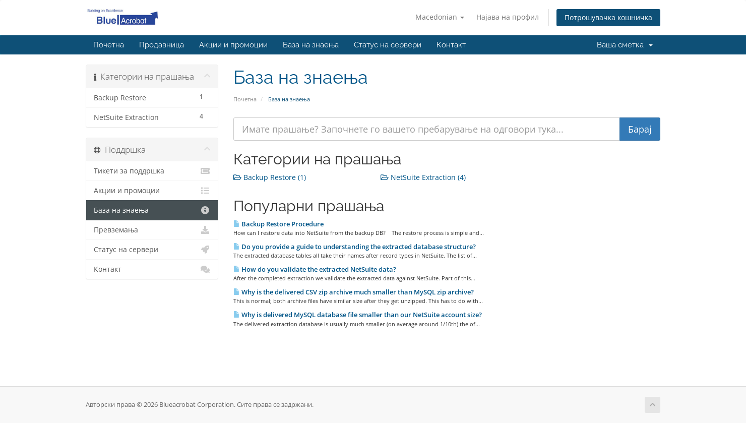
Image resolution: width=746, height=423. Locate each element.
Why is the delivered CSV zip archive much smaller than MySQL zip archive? (353, 291)
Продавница (161, 44)
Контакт (451, 44)
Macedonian (439, 17)
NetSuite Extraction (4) (423, 177)
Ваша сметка (625, 44)
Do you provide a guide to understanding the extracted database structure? (354, 246)
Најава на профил (507, 17)
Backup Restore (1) (269, 177)
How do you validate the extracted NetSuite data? (314, 269)
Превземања (152, 230)
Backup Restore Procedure (278, 223)
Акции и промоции (233, 44)
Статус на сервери (387, 44)
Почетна (108, 44)
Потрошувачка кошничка (608, 17)
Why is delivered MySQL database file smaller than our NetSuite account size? (357, 314)
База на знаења (311, 44)
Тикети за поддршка (152, 171)
